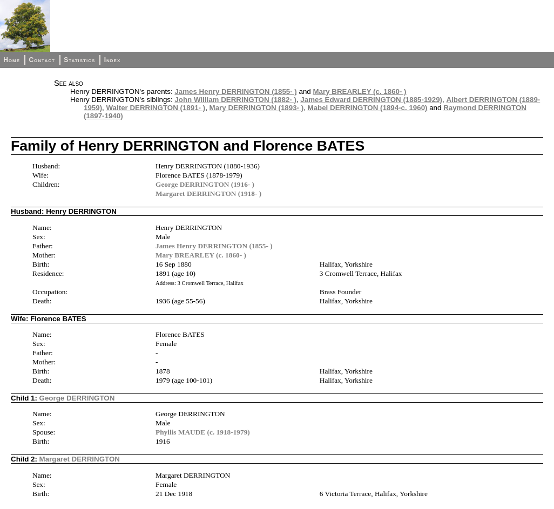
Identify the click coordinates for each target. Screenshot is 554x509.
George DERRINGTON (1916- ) (205, 184)
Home (11, 60)
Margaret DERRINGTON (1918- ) (208, 193)
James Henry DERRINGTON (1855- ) (235, 91)
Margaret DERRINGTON (79, 459)
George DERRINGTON (77, 398)
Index (112, 60)
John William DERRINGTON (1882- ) (235, 100)
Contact (42, 60)
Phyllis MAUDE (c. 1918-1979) (203, 432)
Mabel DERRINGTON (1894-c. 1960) (368, 108)
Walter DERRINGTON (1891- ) (156, 108)
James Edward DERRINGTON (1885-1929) (371, 100)
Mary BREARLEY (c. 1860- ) (359, 91)
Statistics (79, 60)
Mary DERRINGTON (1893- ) (257, 108)
